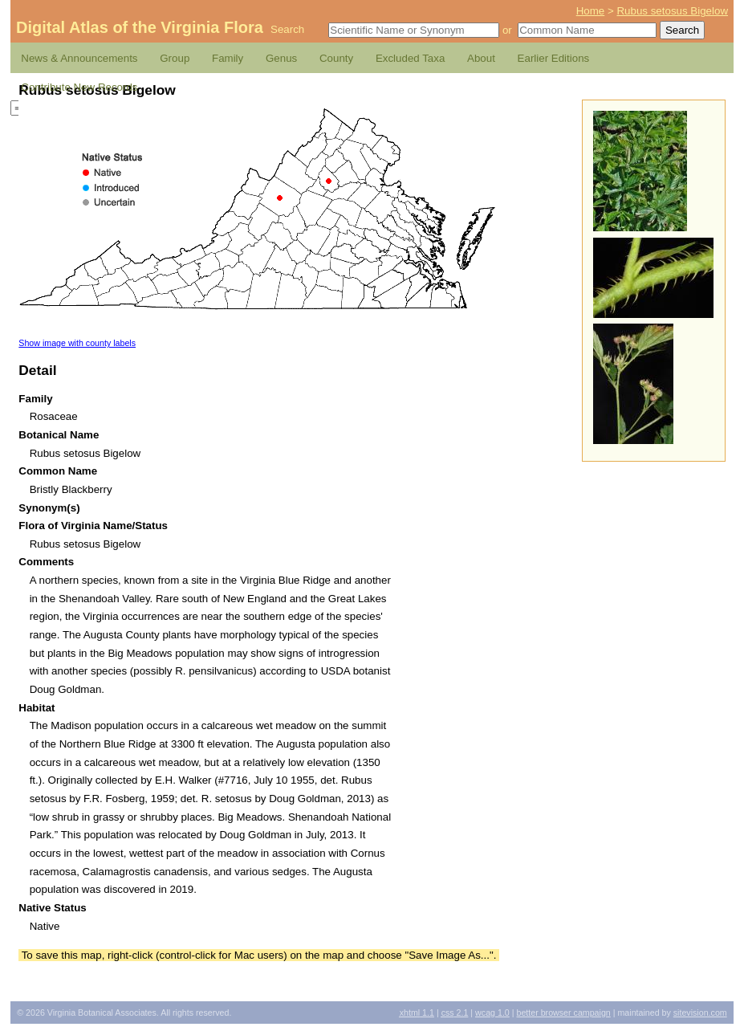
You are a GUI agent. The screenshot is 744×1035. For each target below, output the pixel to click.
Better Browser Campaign (563, 1012)
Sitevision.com (700, 1012)
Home (590, 11)
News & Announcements (79, 58)
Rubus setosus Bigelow (672, 11)
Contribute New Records (79, 87)
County (336, 58)
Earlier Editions (554, 58)
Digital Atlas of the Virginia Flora (139, 27)
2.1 (455, 1012)
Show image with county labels (77, 343)
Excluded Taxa (410, 58)
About (481, 58)
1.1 (417, 1012)
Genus (281, 58)
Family (227, 58)
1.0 (492, 1012)
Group (174, 58)
